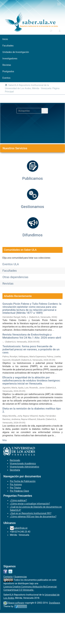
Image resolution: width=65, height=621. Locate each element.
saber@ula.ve (20, 528)
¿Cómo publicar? (18, 500)
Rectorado (15, 460)
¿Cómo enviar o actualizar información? (30, 503)
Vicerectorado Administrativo (24, 466)
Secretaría (15, 470)
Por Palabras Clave (19, 491)
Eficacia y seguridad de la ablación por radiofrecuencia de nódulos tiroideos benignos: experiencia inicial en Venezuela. (31, 380)
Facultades (9, 270)
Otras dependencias (15, 277)
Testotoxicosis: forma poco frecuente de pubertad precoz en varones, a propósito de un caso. (30, 349)
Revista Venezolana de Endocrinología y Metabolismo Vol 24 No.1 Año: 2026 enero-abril (31, 336)
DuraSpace (54, 602)
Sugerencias (20, 576)
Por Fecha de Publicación (23, 481)
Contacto (8, 576)
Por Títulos (15, 487)
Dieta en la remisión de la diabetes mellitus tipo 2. (31, 410)
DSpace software (15, 602)
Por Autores (16, 484)
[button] (51, 30)
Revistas (7, 283)
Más (4, 440)
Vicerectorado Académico (23, 463)
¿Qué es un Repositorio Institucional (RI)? (30, 513)
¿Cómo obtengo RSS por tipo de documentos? (33, 516)
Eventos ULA (10, 264)
